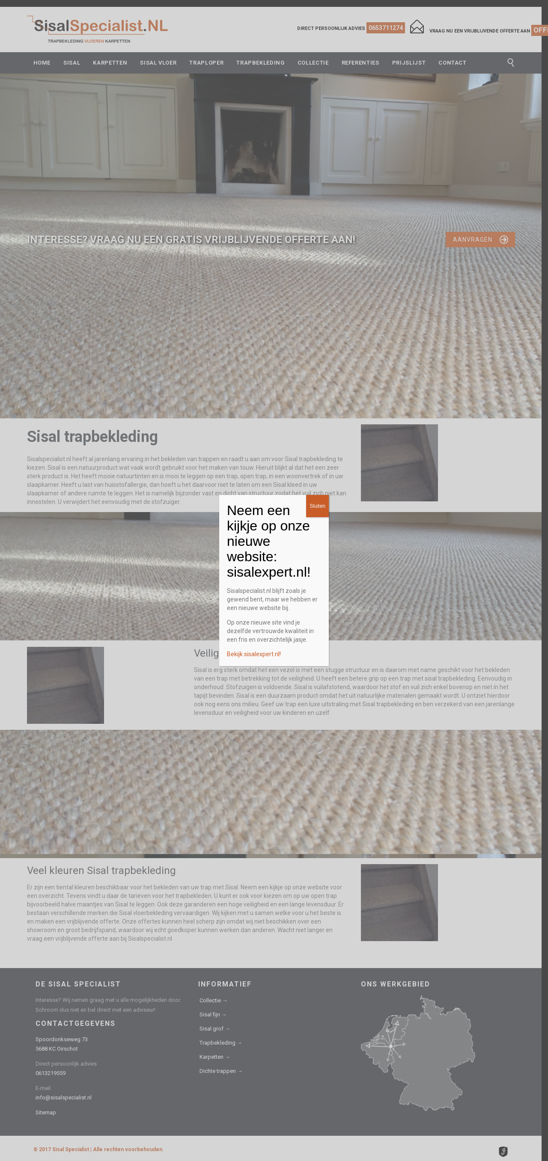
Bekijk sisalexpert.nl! (254, 654)
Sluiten (317, 506)
